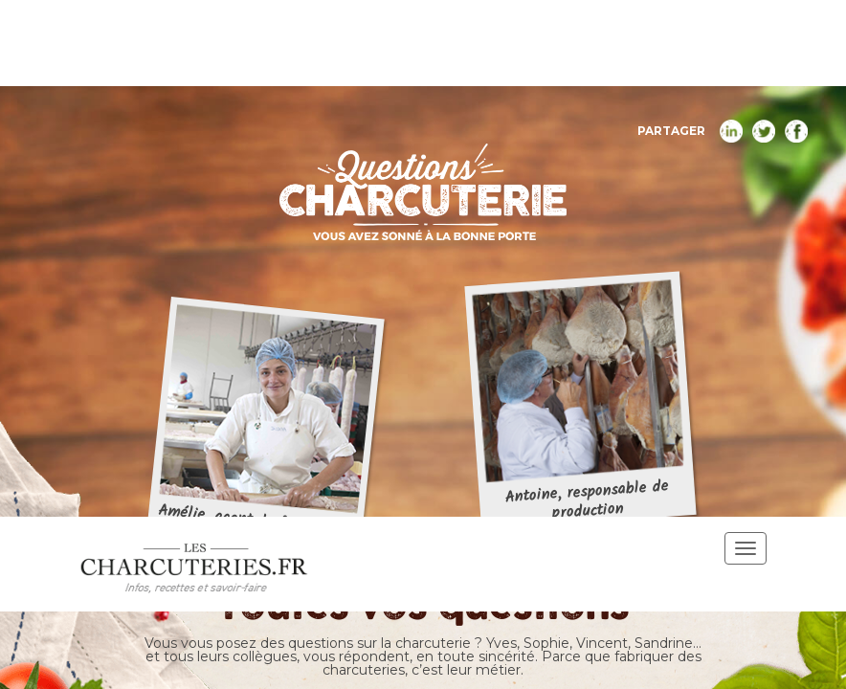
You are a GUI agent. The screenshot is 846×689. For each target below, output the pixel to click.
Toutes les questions (271, 205)
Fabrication (607, 205)
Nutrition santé (455, 205)
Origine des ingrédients (423, 250)
